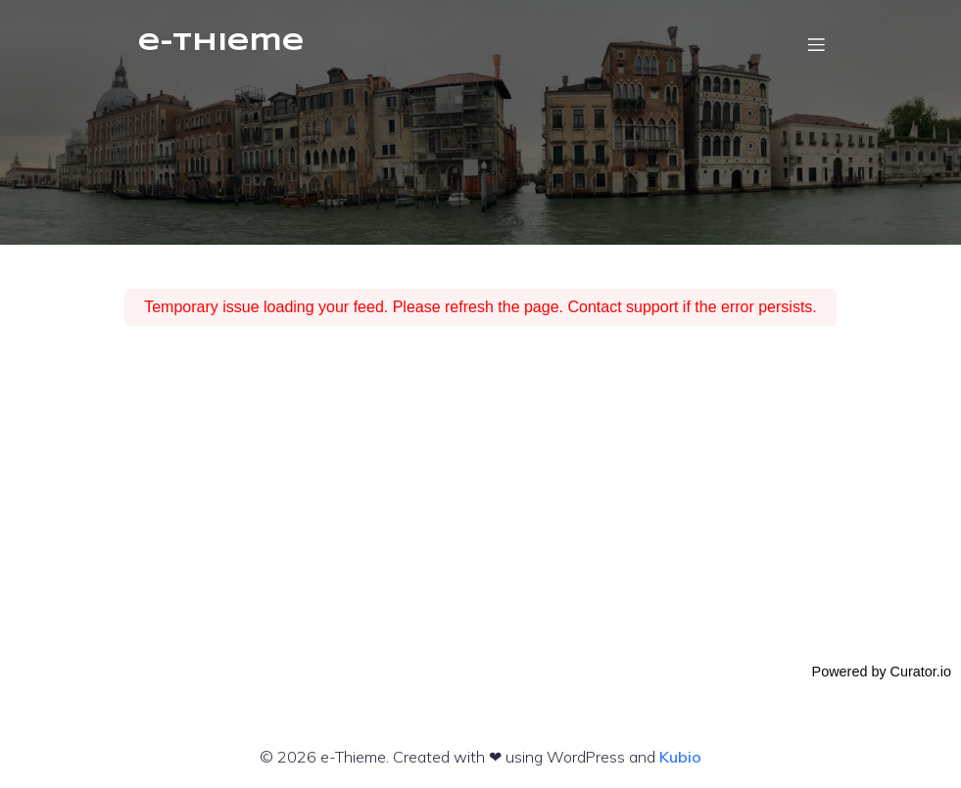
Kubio (680, 756)
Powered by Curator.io (881, 671)
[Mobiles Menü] (817, 44)
